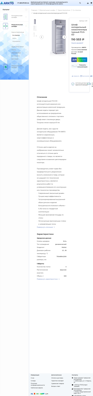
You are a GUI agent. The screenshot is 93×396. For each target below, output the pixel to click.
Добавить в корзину (74, 58)
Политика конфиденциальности (36, 391)
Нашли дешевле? (77, 43)
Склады (31, 387)
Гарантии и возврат (56, 387)
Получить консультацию (82, 64)
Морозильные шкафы (46, 10)
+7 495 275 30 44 (23, 3)
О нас (31, 385)
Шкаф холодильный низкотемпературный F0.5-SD (49, 13)
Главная (33, 10)
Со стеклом (75, 10)
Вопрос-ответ (54, 393)
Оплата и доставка (56, 385)
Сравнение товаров (56, 390)
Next (64, 37)
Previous (41, 37)
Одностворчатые (62, 10)
